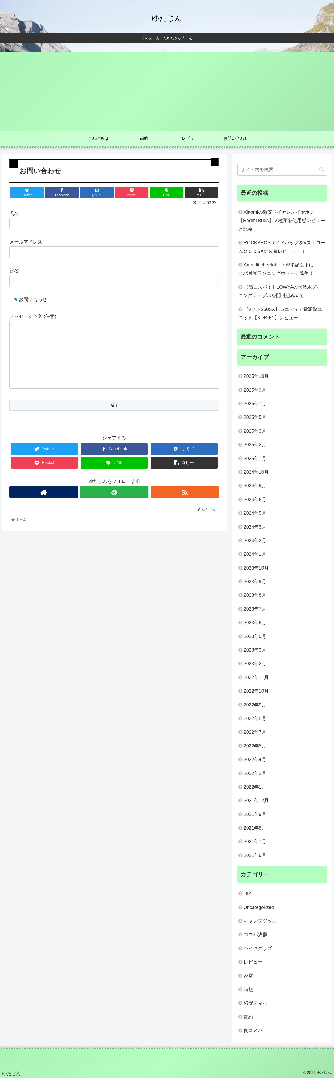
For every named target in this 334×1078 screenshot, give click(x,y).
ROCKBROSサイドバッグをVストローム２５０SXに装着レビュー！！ (281, 247)
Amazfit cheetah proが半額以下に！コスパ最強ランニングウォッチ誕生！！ (280, 269)
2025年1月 (255, 458)
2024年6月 (255, 499)
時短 (248, 989)
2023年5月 (255, 636)
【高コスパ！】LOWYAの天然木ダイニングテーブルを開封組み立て (279, 291)
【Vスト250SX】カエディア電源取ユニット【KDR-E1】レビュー (280, 313)
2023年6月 (255, 622)
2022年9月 (255, 705)
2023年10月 (256, 568)
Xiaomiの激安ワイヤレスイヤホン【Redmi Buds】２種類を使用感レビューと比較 (281, 221)
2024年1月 (255, 554)
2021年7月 (255, 841)
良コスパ (253, 1030)
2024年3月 (255, 527)
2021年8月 (255, 828)
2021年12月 (256, 800)
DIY (248, 893)
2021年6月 (255, 855)
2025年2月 (255, 444)
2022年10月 (256, 691)
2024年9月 (255, 485)
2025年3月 (255, 431)
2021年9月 (255, 814)
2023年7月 (255, 609)
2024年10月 (256, 472)
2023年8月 (255, 595)
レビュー (253, 962)
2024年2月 (255, 540)
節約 (248, 1016)
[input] (282, 170)
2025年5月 (255, 417)
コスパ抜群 (255, 934)
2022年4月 (255, 759)
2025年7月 (255, 403)
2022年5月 (255, 746)
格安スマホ (255, 1003)
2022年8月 (255, 718)
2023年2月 (255, 663)
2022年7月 (255, 732)
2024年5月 (255, 513)
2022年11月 (256, 677)
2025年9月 (255, 390)
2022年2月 (255, 773)
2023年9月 (255, 581)
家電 (248, 975)
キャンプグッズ (260, 921)
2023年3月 (255, 650)
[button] (321, 170)
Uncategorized (259, 907)
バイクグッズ (258, 948)
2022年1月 (255, 787)
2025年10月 (256, 376)
